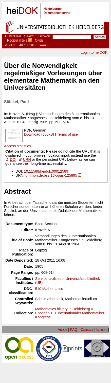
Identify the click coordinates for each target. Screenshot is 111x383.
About (62, 329)
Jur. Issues (27, 45)
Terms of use (67, 134)
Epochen (42, 313)
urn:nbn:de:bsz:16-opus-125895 (51, 175)
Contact (86, 329)
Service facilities (48, 279)
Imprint (101, 329)
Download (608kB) (39, 134)
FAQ (74, 329)
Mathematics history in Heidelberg (62, 309)
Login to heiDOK (94, 52)
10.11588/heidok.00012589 (46, 171)
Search (29, 36)
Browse (44, 36)
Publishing (13, 36)
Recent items (17, 40)
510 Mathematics (49, 289)
